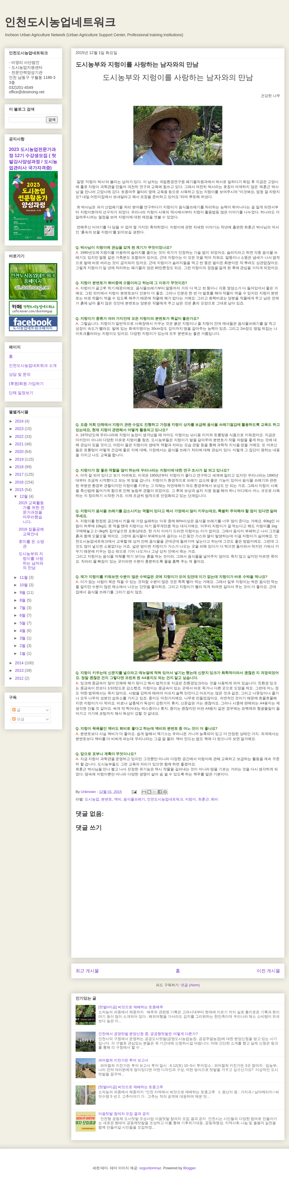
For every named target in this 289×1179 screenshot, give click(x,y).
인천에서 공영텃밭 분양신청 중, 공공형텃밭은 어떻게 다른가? (148, 1034)
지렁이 (190, 799)
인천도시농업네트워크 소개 (33, 365)
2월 (23, 645)
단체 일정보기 (21, 392)
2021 (20, 444)
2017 (20, 474)
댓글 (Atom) (190, 985)
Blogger (189, 1168)
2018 (20, 467)
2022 (20, 436)
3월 (23, 638)
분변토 (106, 799)
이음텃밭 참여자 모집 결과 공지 (123, 1114)
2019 (20, 459)
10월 (24, 585)
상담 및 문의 (20, 374)
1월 (23, 653)
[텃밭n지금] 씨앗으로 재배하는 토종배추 (130, 1007)
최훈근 (203, 799)
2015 (20, 489)
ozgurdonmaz (150, 1168)
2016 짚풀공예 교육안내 (31, 531)
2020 (20, 451)
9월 (23, 592)
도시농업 (92, 799)
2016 (20, 482)
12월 (24, 496)
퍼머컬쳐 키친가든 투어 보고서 (123, 1060)
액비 (117, 799)
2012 (20, 678)
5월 (23, 623)
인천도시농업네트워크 (60, 22)
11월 (24, 577)
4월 (23, 630)
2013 (20, 670)
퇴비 (214, 799)
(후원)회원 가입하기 (26, 383)
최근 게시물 (87, 970)
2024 (20, 421)
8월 (23, 600)
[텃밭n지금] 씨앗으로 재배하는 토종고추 (130, 1087)
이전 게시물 (268, 970)
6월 (23, 615)
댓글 (18, 719)
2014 (20, 663)
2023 (20, 428)
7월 (23, 608)
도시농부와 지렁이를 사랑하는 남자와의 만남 (31, 560)
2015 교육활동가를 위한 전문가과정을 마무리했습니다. (31, 512)
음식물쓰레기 (134, 799)
